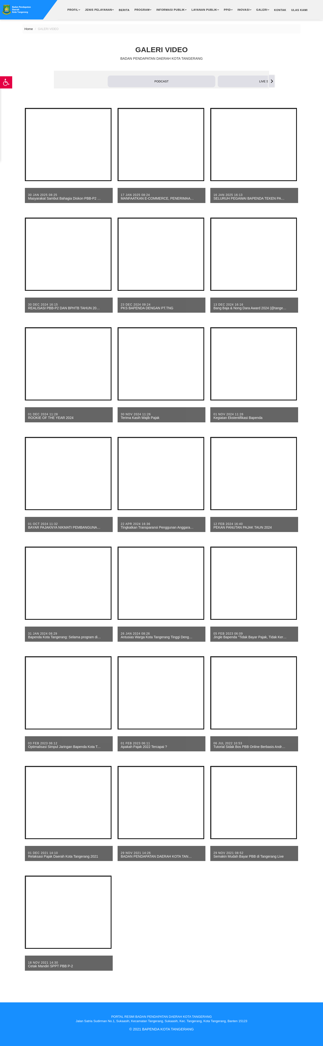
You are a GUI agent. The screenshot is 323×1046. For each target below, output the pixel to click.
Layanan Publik (204, 9)
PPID (227, 9)
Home (28, 29)
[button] (161, 81)
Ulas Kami (299, 10)
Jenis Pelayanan (98, 9)
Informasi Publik (170, 9)
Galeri (261, 9)
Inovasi (244, 9)
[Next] (271, 81)
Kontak (280, 10)
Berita (124, 10)
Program (142, 9)
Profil (72, 9)
